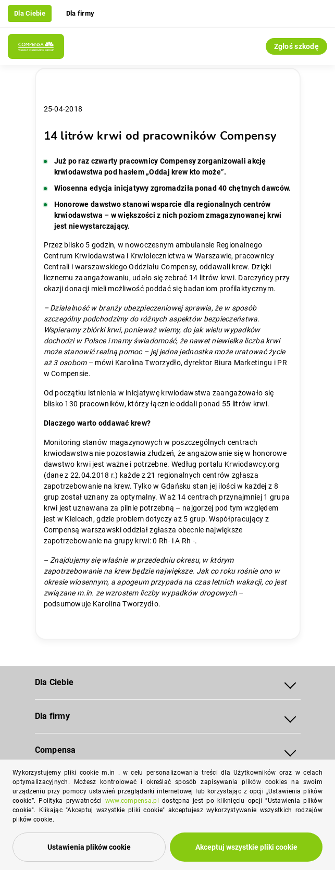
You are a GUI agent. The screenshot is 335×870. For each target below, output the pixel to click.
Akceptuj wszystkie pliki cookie (246, 847)
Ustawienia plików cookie (89, 847)
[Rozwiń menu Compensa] (290, 750)
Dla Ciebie (29, 13)
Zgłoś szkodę (296, 46)
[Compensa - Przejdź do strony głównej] (36, 46)
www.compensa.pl (132, 800)
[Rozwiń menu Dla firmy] (290, 717)
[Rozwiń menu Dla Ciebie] (290, 683)
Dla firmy (80, 13)
